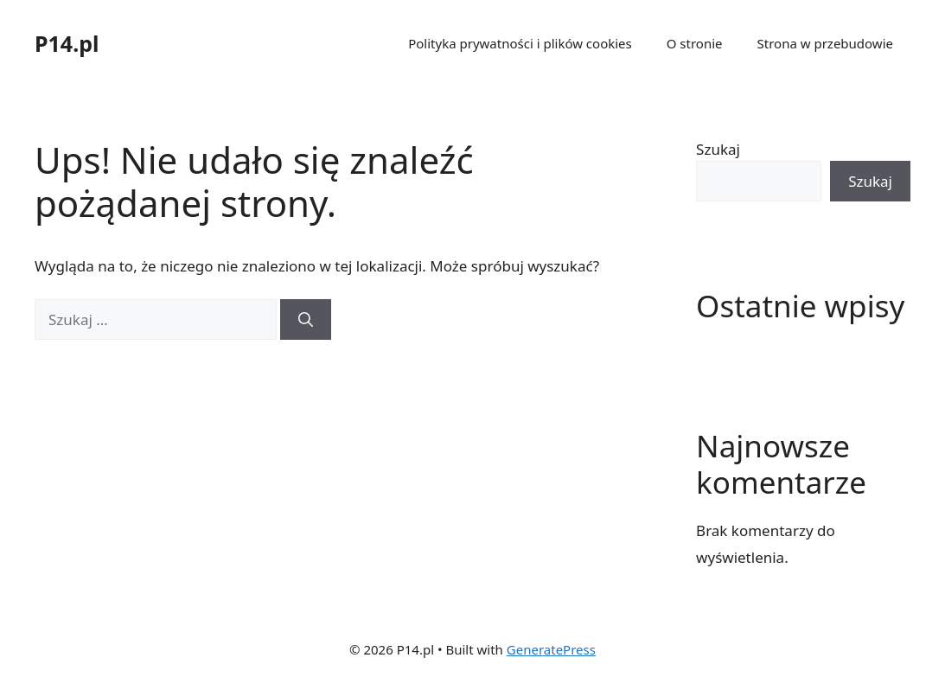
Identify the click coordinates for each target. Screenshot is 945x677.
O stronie (695, 43)
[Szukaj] (305, 320)
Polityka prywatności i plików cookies (520, 43)
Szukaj (718, 149)
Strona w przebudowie (825, 43)
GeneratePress (551, 649)
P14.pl (67, 43)
